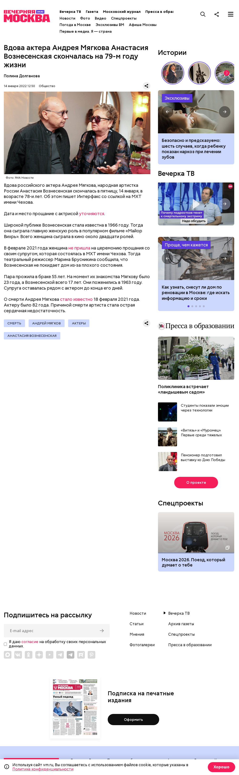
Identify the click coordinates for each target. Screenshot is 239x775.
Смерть (14, 323)
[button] (226, 73)
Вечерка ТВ (71, 11)
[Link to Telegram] (60, 655)
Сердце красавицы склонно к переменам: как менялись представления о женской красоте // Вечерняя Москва (172, 72)
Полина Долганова (22, 75)
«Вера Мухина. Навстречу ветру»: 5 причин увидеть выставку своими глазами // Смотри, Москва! (199, 72)
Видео (102, 18)
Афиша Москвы (144, 24)
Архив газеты (181, 624)
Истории (172, 52)
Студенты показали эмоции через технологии (205, 408)
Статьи (136, 624)
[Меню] (230, 14)
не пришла (79, 248)
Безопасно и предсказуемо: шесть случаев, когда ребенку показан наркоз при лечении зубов (194, 149)
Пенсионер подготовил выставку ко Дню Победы (203, 457)
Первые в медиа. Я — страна (87, 31)
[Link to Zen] (39, 655)
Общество (47, 86)
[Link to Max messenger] (7, 655)
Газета (93, 11)
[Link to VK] (18, 655)
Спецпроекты (125, 18)
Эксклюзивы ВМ (111, 24)
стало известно (76, 299)
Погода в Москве (76, 24)
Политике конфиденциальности (42, 769)
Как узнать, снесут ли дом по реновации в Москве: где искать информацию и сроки (196, 258)
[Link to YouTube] (49, 655)
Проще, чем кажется (186, 245)
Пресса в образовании (168, 11)
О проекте (196, 482)
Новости (69, 18)
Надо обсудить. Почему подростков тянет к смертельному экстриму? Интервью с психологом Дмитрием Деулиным (196, 203)
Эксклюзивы (177, 98)
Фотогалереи (142, 645)
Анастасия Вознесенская (32, 336)
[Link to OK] (28, 655)
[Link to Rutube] (81, 655)
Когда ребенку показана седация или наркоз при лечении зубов (196, 111)
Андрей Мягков (47, 323)
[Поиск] (203, 14)
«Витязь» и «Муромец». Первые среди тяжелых (201, 432)
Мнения (137, 634)
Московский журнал (123, 11)
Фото (86, 18)
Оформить (133, 719)
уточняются (91, 214)
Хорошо (221, 767)
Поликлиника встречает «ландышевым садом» (183, 389)
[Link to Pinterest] (91, 655)
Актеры (80, 323)
